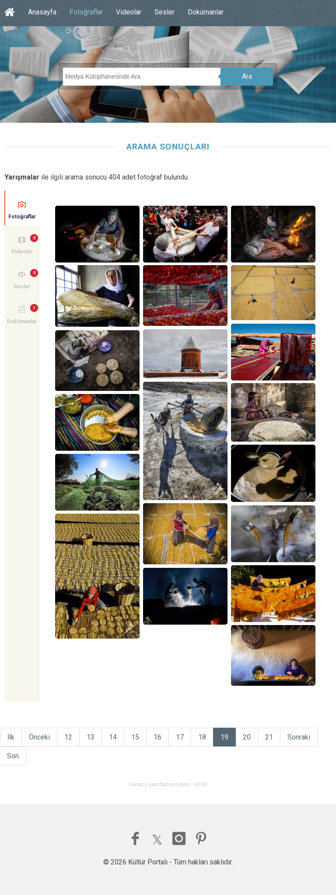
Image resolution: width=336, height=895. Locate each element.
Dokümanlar (206, 12)
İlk (10, 737)
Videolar (128, 12)
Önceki (39, 737)
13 (90, 737)
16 (157, 737)
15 (135, 737)
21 (269, 737)
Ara (247, 76)
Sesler (164, 12)
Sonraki (298, 737)
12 (68, 737)
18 (202, 737)
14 (113, 737)
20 (247, 737)
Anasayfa (42, 12)
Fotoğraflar (86, 12)
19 (224, 737)
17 (180, 737)
